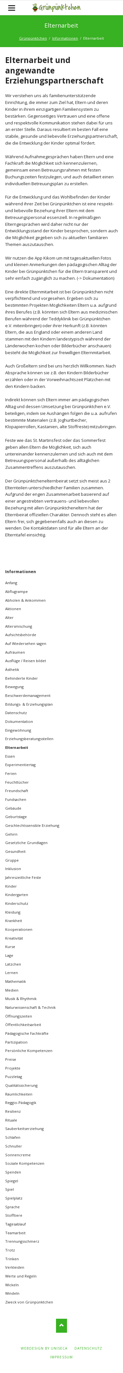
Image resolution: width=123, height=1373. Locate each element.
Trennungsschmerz (22, 1241)
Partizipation (16, 1042)
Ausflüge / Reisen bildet (25, 660)
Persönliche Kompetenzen (28, 1050)
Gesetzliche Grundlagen (26, 842)
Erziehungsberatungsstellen (29, 738)
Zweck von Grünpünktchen (29, 1302)
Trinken (12, 1258)
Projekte (12, 1068)
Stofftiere (13, 1215)
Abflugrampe (16, 591)
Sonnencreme (18, 1154)
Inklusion (13, 868)
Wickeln (12, 1284)
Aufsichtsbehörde (20, 634)
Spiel (9, 1189)
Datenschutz (16, 712)
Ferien (11, 773)
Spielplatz (13, 1198)
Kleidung (12, 912)
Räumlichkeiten (18, 1094)
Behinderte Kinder (21, 678)
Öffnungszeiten (18, 1016)
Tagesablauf (15, 1224)
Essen (10, 756)
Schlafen (12, 1137)
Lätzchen (13, 964)
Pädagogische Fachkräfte (27, 1033)
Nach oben (61, 1326)
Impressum (61, 1357)
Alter (9, 617)
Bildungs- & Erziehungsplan (29, 704)
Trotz (10, 1250)
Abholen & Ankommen (25, 600)
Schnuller (13, 1146)
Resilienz (13, 1111)
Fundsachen (15, 799)
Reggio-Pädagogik (20, 1102)
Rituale (11, 1120)
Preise (10, 1059)
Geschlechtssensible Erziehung (32, 825)
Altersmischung (18, 626)
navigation (12, 8)
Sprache (12, 1206)
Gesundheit (15, 851)
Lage (9, 955)
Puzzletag (13, 1076)
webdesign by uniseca (44, 1348)
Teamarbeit (15, 1232)
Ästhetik (12, 669)
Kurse (10, 946)
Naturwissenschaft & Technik (30, 1007)
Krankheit (13, 920)
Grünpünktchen (33, 38)
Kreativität (14, 938)
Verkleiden (14, 1267)
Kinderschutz (16, 903)
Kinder (11, 886)
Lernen (11, 972)
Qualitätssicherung (21, 1085)
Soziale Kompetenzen (24, 1163)
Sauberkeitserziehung (24, 1128)
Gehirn (11, 834)
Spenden (13, 1172)
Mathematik (15, 981)
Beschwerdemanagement (27, 695)
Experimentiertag (20, 764)
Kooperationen (18, 929)
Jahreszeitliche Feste (23, 877)
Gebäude (13, 808)
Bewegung (14, 686)
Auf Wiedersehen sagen (25, 643)
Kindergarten (16, 894)
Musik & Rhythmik (21, 998)
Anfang (11, 582)
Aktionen (13, 608)
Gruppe (12, 860)
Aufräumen (15, 652)
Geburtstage (16, 816)
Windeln (12, 1293)
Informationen (65, 38)
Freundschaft (16, 790)
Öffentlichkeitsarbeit (23, 1024)
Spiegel (11, 1180)
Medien (11, 990)
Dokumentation (19, 721)
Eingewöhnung (18, 730)
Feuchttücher (17, 782)
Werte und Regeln (21, 1276)
